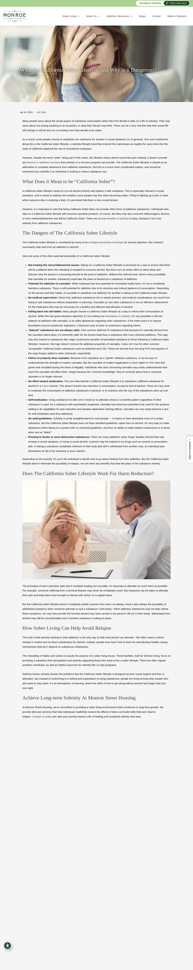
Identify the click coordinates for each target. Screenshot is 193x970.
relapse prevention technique (107, 242)
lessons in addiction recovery (43, 162)
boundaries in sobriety (117, 316)
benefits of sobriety (117, 218)
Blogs (152, 16)
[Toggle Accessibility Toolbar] (8, 946)
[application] (100, 16)
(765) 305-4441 (176, 3)
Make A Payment (178, 16)
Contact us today (41, 716)
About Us (111, 16)
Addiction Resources (133, 16)
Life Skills (41, 112)
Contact (162, 16)
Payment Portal (150, 3)
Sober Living (93, 16)
